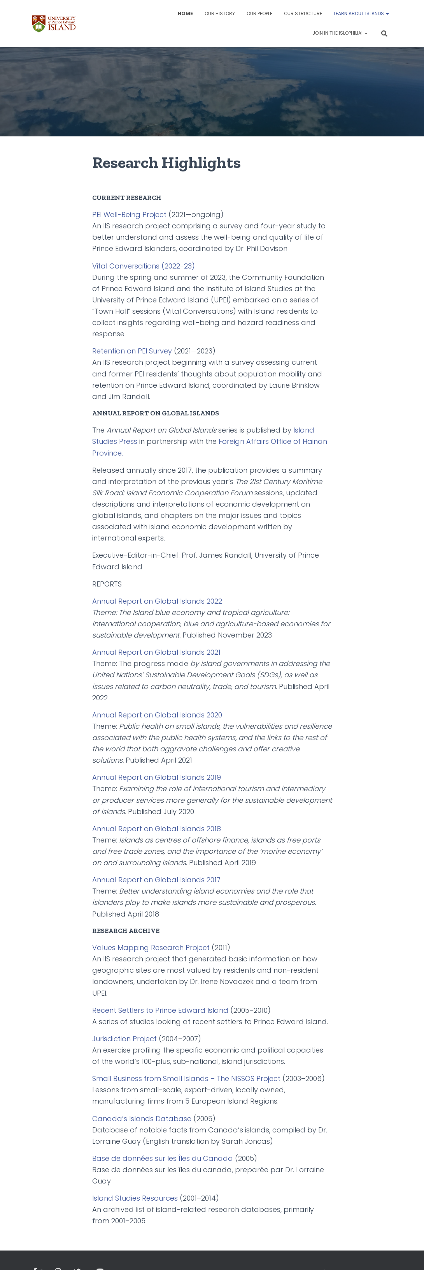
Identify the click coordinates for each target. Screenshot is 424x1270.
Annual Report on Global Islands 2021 (156, 652)
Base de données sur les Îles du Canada (162, 1158)
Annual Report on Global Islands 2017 (156, 880)
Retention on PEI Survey (132, 351)
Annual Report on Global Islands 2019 (156, 777)
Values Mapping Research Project (151, 947)
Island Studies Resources (135, 1198)
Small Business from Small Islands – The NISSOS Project (186, 1078)
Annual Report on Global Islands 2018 (156, 829)
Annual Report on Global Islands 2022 (157, 601)
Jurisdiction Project (124, 1039)
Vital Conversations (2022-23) (143, 266)
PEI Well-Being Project (129, 214)
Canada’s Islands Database (141, 1118)
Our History (220, 13)
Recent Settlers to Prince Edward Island (160, 1010)
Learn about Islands (361, 13)
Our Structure (303, 13)
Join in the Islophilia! (340, 33)
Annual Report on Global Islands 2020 (157, 715)
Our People (259, 13)
